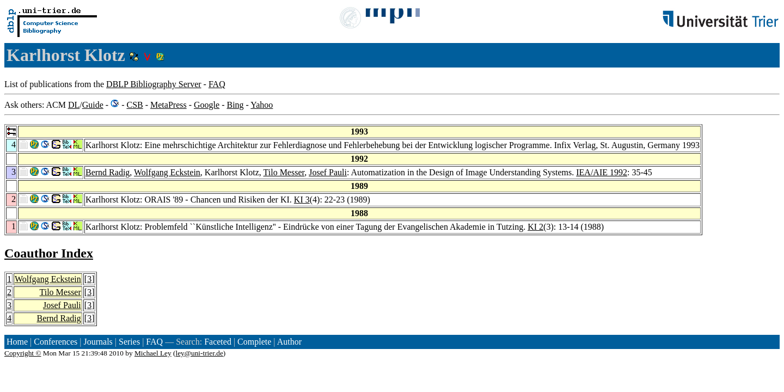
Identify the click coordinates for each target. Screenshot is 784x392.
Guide (92, 104)
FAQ (217, 84)
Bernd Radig (107, 172)
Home (17, 341)
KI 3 (302, 199)
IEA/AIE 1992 (601, 172)
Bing (234, 104)
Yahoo (261, 104)
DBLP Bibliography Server (153, 84)
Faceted (217, 341)
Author (289, 341)
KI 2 (535, 226)
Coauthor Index (48, 253)
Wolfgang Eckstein (167, 172)
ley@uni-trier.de (199, 353)
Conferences (55, 341)
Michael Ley (152, 353)
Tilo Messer (284, 172)
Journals (97, 341)
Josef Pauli (328, 172)
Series (129, 341)
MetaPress (168, 104)
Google (206, 104)
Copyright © (22, 353)
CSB (134, 104)
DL (73, 104)
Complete (254, 341)
